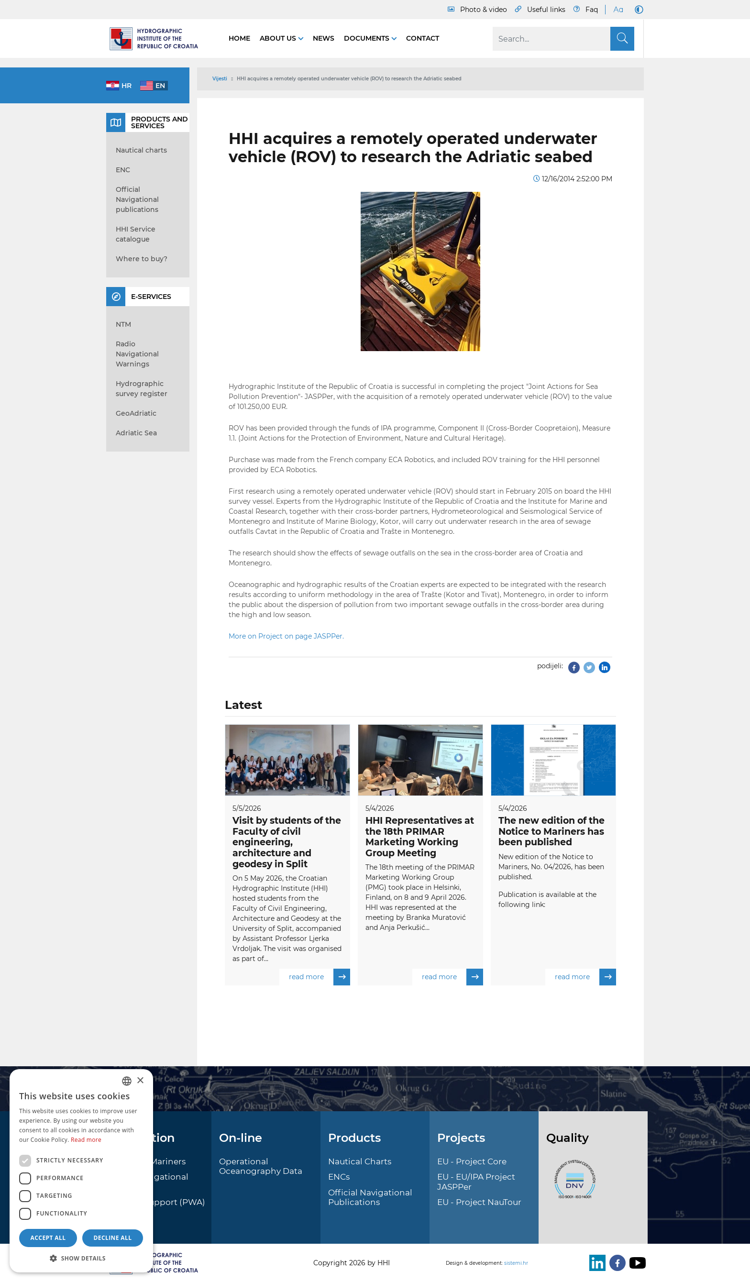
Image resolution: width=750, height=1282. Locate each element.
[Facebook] (616, 1263)
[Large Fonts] (618, 9)
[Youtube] (636, 1263)
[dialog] (81, 1170)
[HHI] (158, 38)
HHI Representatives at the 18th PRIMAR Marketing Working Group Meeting (419, 837)
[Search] (563, 39)
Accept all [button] (48, 1238)
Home (239, 38)
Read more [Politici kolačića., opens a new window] (86, 1140)
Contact (422, 38)
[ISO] (572, 1184)
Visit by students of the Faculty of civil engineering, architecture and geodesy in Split (286, 842)
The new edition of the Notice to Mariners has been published (551, 831)
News (323, 38)
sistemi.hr (516, 1263)
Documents (367, 38)
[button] (81, 1258)
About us (279, 38)
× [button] (139, 1080)
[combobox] (127, 1081)
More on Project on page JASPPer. (286, 636)
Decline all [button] (113, 1238)
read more (319, 977)
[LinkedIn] (595, 1263)
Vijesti (219, 79)
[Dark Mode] (637, 9)
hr (126, 85)
